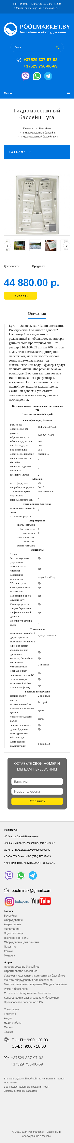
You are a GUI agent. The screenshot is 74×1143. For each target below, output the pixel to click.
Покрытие (10, 946)
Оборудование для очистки (21, 942)
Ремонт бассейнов (16, 988)
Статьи (8, 1031)
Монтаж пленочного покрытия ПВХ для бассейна (35, 984)
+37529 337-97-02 (40, 59)
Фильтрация (11, 928)
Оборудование (13, 920)
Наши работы (12, 1022)
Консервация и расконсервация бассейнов (31, 997)
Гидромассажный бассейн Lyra (40, 136)
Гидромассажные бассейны (39, 132)
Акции (8, 1018)
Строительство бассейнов (20, 971)
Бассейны (45, 128)
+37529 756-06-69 (40, 66)
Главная (28, 128)
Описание (37, 313)
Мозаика (9, 955)
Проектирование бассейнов (21, 966)
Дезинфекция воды (16, 937)
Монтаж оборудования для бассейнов (28, 980)
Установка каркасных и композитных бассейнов (34, 975)
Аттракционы (12, 924)
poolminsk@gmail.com (31, 890)
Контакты (10, 1013)
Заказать (20, 296)
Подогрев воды (13, 933)
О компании (11, 1009)
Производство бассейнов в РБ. (24, 1002)
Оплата (8, 1027)
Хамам (8, 951)
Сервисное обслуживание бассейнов (28, 993)
